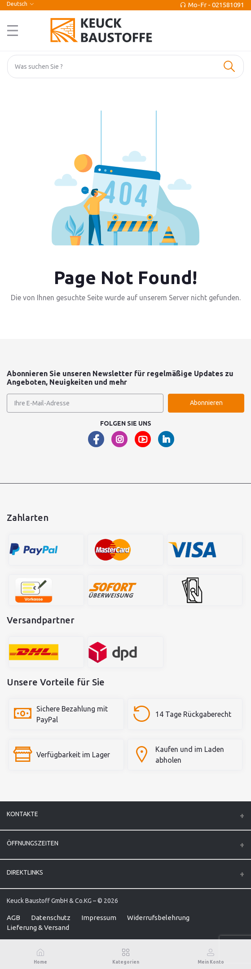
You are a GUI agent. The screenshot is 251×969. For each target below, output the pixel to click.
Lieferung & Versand (38, 927)
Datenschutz (50, 917)
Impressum (98, 917)
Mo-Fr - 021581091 (216, 5)
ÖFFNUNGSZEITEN (32, 843)
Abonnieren (206, 402)
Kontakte (22, 814)
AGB (13, 917)
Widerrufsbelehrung (158, 917)
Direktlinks (25, 872)
